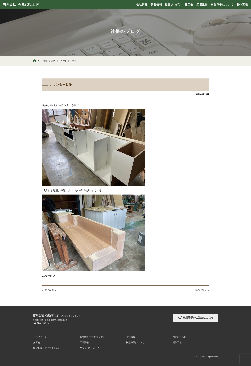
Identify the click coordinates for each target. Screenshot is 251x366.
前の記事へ (50, 290)
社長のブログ (48, 61)
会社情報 (142, 4)
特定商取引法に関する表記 (46, 348)
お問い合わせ (179, 337)
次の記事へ (200, 290)
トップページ (40, 337)
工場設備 (202, 4)
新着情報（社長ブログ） (166, 4)
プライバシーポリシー (91, 348)
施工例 (189, 4)
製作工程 (242, 4)
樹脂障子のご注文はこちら (196, 317)
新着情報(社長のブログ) (92, 337)
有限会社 (21, 4)
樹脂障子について (222, 4)
